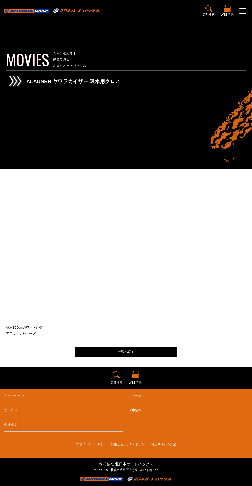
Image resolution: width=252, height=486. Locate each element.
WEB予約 (227, 15)
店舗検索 (208, 15)
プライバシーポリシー (91, 444)
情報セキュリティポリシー (129, 444)
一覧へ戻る (126, 352)
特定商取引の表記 (163, 444)
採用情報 (135, 410)
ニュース (135, 396)
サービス (10, 410)
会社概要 (10, 424)
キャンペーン (14, 396)
